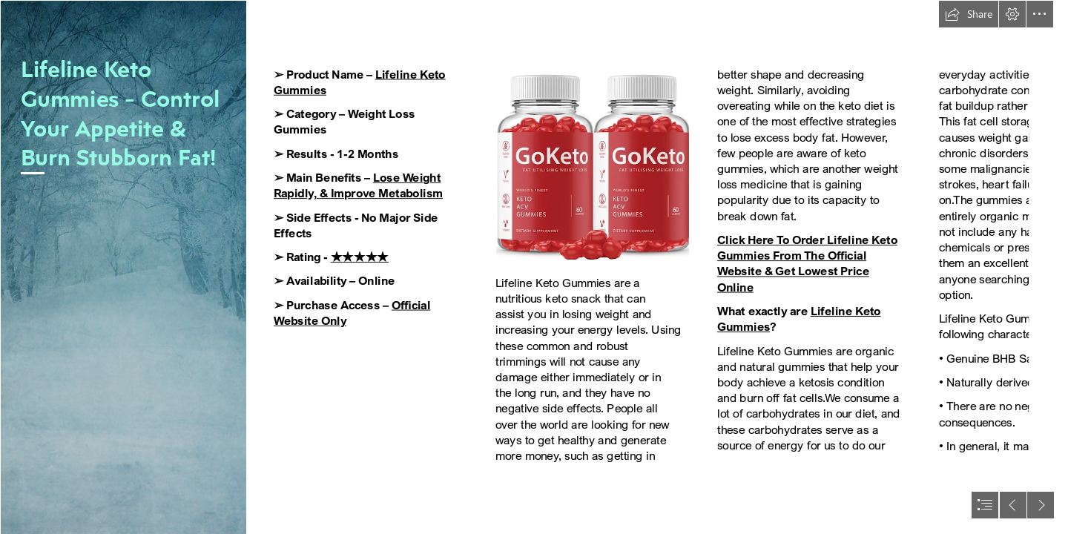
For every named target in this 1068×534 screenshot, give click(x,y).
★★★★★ (360, 257)
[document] (534, 267)
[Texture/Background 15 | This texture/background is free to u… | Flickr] (123, 267)
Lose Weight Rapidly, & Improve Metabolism (358, 186)
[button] (968, 14)
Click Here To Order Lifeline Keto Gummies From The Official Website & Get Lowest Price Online (807, 263)
